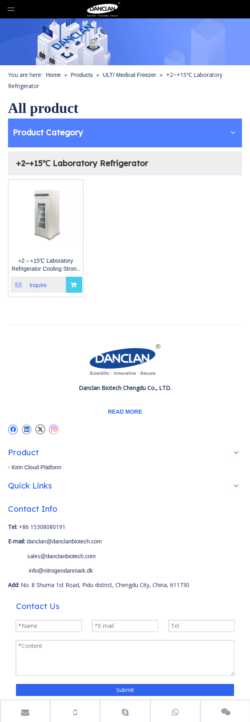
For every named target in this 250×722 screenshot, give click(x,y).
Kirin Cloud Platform (37, 467)
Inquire (28, 285)
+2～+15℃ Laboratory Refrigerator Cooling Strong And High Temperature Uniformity (45, 265)
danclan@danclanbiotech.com (64, 541)
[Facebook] (13, 429)
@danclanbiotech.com (68, 556)
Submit (125, 690)
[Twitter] (40, 429)
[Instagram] (54, 429)
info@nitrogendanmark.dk (61, 570)
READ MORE (125, 411)
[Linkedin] (27, 429)
